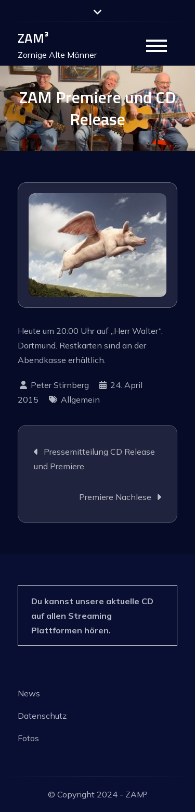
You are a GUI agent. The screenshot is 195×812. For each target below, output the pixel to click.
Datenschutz (42, 715)
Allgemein (80, 399)
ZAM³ (33, 38)
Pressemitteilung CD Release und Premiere (94, 458)
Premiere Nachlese (115, 497)
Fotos (28, 738)
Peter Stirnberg (60, 385)
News (29, 693)
